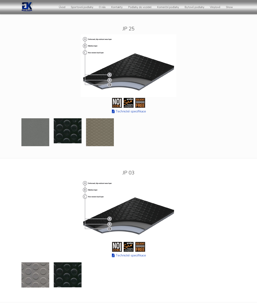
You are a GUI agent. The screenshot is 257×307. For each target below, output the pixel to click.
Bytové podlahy (194, 7)
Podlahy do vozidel (140, 7)
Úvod (62, 7)
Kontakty (117, 7)
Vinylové (215, 7)
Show (229, 7)
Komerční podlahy (168, 7)
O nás (102, 7)
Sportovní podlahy (82, 7)
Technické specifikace (130, 111)
